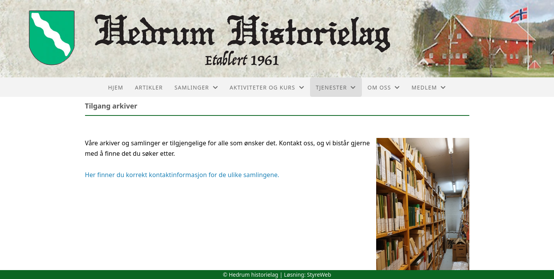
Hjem (115, 87)
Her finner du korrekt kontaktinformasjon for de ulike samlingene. (183, 174)
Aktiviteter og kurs (267, 87)
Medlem (429, 87)
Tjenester (336, 87)
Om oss (384, 87)
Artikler (149, 87)
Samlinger (196, 87)
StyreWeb (319, 274)
